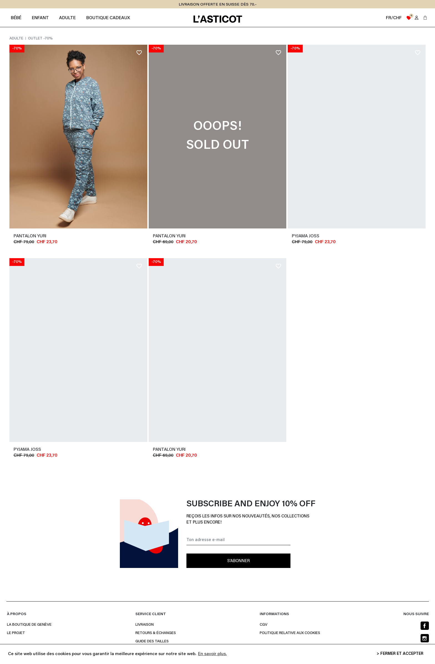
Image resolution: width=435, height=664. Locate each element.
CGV (263, 625)
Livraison (144, 625)
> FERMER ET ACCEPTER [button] (400, 654)
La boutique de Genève (29, 625)
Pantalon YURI (30, 236)
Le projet (16, 633)
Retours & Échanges (155, 633)
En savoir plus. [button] (212, 654)
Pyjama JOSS (305, 236)
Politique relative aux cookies (290, 633)
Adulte (16, 39)
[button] (425, 17)
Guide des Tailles (152, 641)
